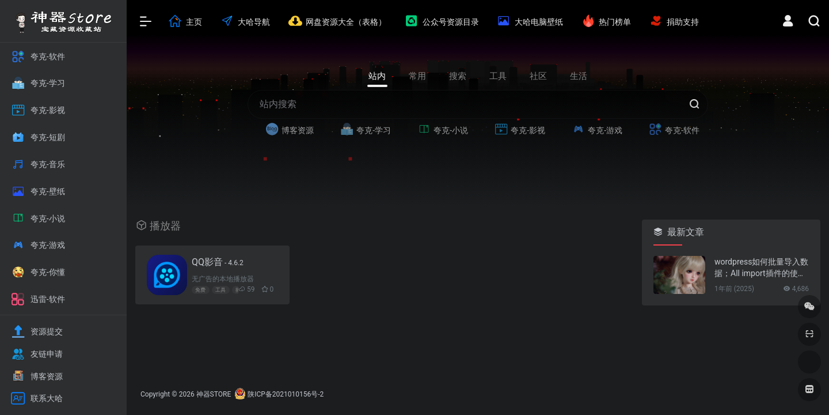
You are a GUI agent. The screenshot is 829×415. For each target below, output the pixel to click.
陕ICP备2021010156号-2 (286, 394)
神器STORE (213, 394)
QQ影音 (218, 261)
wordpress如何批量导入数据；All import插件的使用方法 (761, 268)
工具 (220, 290)
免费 (200, 290)
